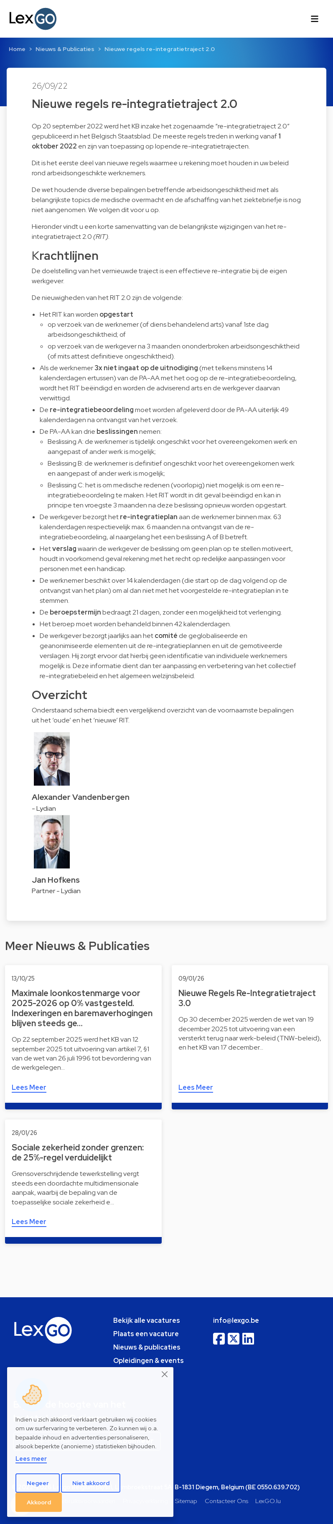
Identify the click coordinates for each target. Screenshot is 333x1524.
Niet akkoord (90, 1483)
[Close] (165, 1374)
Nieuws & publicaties (146, 1347)
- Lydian (44, 808)
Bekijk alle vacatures (146, 1320)
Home (17, 49)
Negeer (38, 1483)
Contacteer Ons (226, 1501)
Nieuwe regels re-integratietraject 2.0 (159, 49)
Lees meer (31, 1459)
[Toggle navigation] (314, 18)
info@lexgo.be (236, 1320)
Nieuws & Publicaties (65, 49)
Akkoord (39, 1502)
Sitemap (186, 1501)
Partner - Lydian (56, 890)
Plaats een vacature (146, 1333)
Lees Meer (29, 1087)
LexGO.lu (268, 1501)
